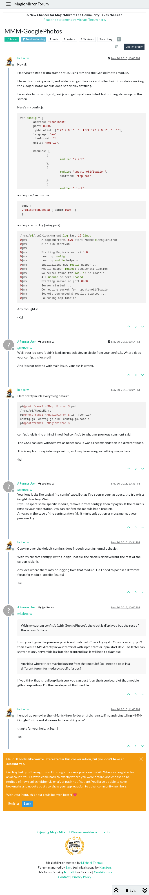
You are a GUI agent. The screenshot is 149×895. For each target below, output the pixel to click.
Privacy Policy (81, 877)
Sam (68, 867)
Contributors (103, 872)
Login (27, 803)
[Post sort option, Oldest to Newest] (116, 47)
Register (13, 803)
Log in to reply (134, 46)
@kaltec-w (46, 341)
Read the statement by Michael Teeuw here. (74, 19)
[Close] (141, 759)
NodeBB (70, 872)
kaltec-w (23, 58)
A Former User (26, 341)
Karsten (105, 867)
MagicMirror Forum (31, 4)
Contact (64, 877)
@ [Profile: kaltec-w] (24, 348)
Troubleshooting (33, 39)
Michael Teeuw (91, 863)
